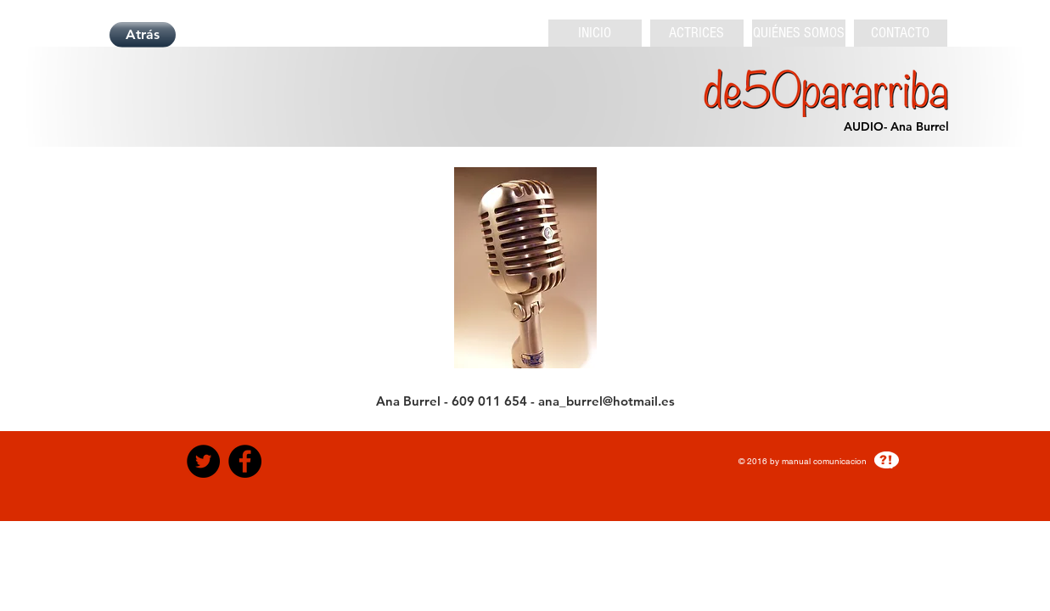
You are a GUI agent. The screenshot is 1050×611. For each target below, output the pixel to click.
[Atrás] (142, 35)
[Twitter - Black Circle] (203, 461)
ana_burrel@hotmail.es (606, 401)
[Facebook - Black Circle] (244, 461)
